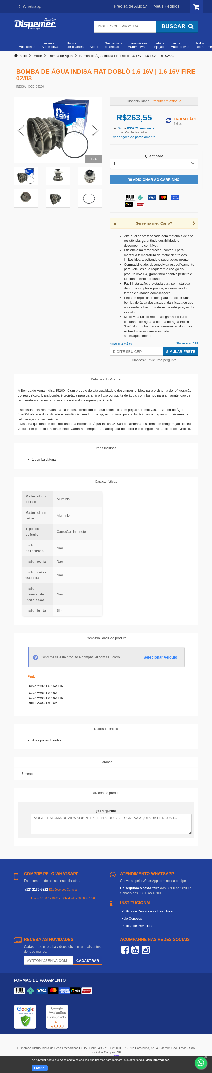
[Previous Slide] (21, 130)
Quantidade (154, 156)
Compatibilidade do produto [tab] (106, 638)
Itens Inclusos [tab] (106, 448)
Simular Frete (180, 352)
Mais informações (157, 1059)
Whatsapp (29, 6)
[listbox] (154, 164)
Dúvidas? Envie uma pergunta (154, 360)
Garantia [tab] (106, 762)
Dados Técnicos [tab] (106, 729)
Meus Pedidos (166, 6)
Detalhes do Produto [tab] (106, 379)
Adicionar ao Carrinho (153, 180)
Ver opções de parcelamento (134, 137)
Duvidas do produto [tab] (106, 793)
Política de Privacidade (138, 926)
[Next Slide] (95, 130)
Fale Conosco (132, 918)
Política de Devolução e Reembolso (148, 911)
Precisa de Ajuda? (130, 6)
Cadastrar (87, 961)
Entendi (39, 1068)
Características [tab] (106, 482)
